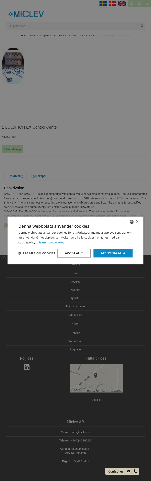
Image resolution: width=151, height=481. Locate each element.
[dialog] (75, 240)
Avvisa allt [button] (74, 253)
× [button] (137, 221)
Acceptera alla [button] (113, 253)
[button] (36, 253)
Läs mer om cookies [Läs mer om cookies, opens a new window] (50, 242)
